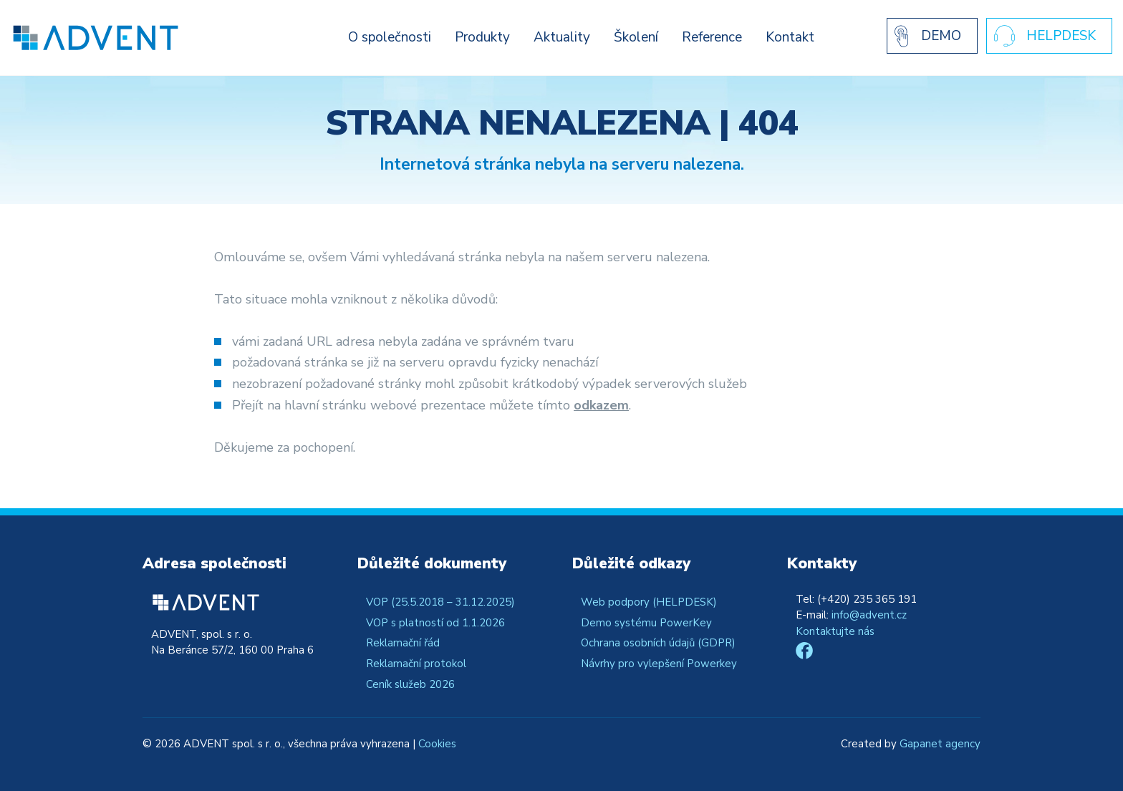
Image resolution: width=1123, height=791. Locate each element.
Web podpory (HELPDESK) (649, 602)
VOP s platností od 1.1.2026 (435, 623)
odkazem (601, 405)
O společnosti (389, 37)
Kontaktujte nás (835, 631)
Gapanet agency (940, 744)
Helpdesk (1061, 35)
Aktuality (562, 37)
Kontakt (790, 37)
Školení (636, 37)
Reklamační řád (403, 643)
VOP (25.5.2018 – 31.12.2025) (440, 602)
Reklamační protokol (416, 663)
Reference (712, 37)
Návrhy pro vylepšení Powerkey (659, 663)
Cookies (437, 744)
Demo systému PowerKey (646, 623)
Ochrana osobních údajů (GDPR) (658, 643)
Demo (941, 35)
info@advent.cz (869, 615)
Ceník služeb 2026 (410, 684)
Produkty (482, 37)
